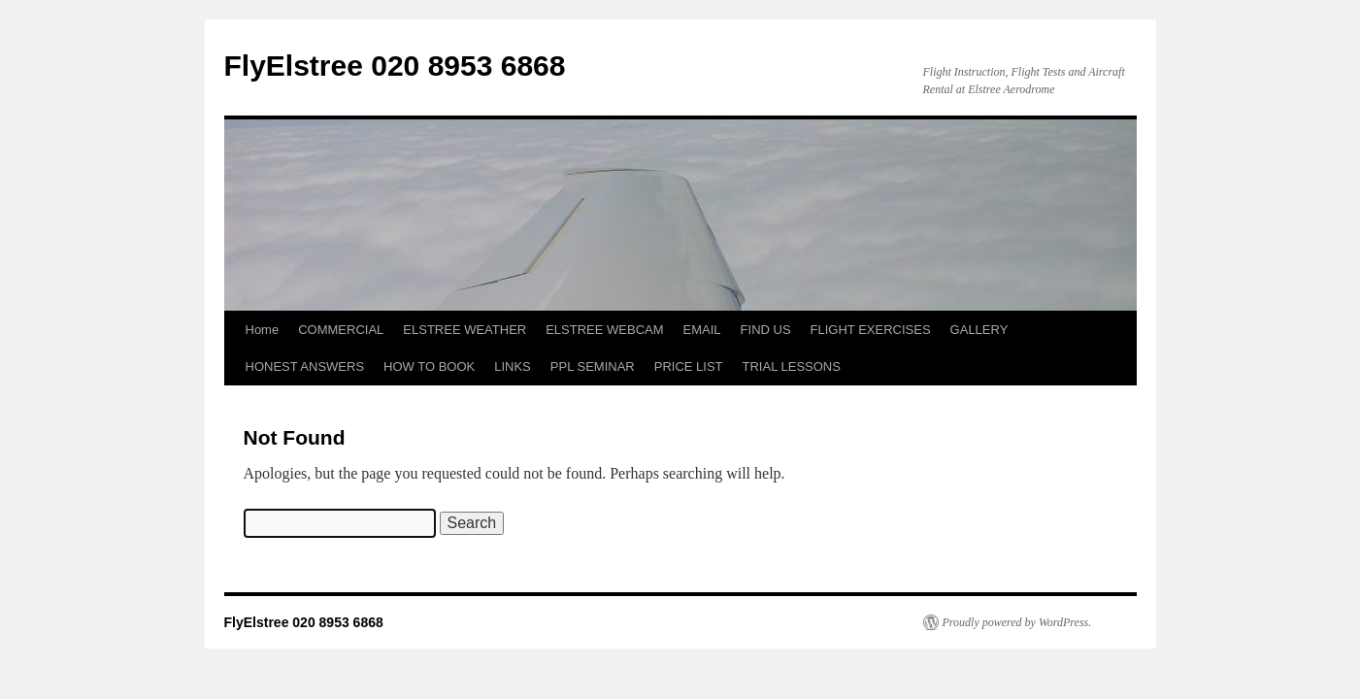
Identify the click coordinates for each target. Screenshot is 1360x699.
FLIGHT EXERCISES (871, 329)
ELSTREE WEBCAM (604, 329)
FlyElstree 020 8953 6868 (395, 66)
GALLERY (979, 329)
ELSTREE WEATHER (464, 329)
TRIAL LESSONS (792, 366)
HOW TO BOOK (429, 366)
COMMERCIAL (340, 329)
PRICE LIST (688, 366)
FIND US (766, 329)
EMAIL (702, 329)
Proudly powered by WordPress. (1017, 622)
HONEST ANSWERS (305, 366)
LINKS (512, 366)
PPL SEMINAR (592, 366)
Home (263, 329)
